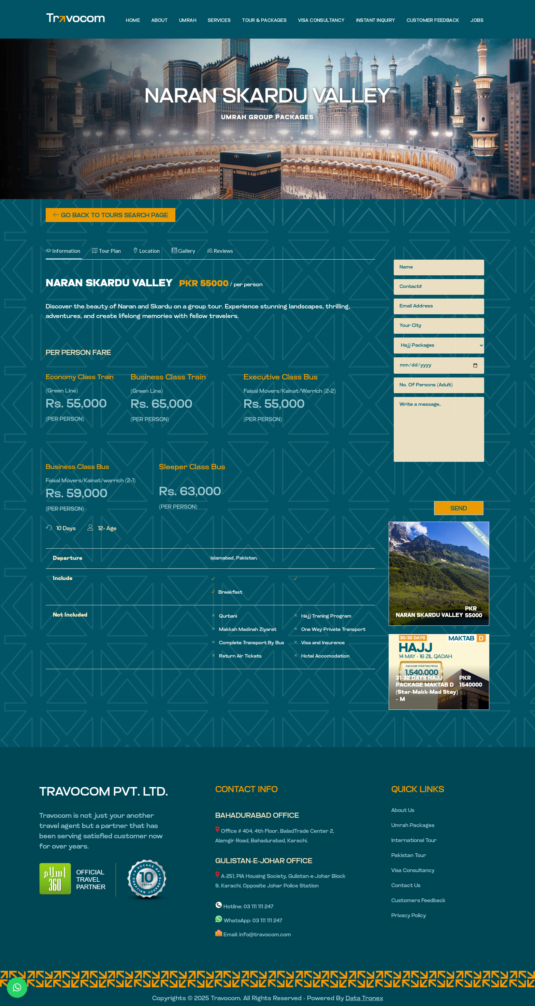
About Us (402, 810)
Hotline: (229, 907)
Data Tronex (364, 998)
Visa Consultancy (412, 870)
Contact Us (405, 885)
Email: (227, 935)
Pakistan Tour (408, 855)
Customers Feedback (418, 901)
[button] (17, 987)
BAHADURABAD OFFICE (257, 815)
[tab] (69, 253)
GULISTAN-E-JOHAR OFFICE (263, 861)
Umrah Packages (412, 825)
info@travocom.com (265, 935)
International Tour (414, 840)
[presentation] (445, 482)
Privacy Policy (408, 916)
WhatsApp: (233, 921)
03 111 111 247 (258, 907)
